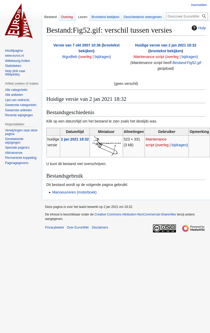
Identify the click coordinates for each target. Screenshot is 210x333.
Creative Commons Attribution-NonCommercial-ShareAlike (135, 214)
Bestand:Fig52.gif (187, 63)
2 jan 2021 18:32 (75, 139)
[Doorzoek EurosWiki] (187, 16)
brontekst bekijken (166, 51)
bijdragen (102, 57)
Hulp (198, 28)
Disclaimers (100, 227)
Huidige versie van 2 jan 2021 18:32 (165, 45)
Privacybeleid (54, 227)
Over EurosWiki (78, 227)
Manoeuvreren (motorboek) (74, 192)
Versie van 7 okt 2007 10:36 (77, 45)
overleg (86, 57)
